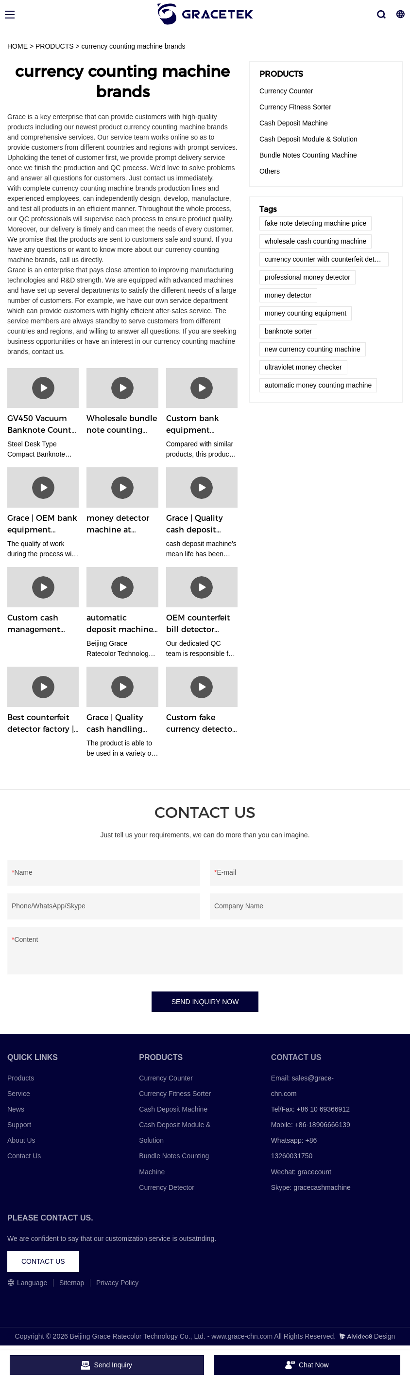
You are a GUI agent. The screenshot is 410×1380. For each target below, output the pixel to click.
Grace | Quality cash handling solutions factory (119, 724)
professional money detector (307, 277)
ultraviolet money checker (303, 367)
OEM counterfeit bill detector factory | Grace (198, 624)
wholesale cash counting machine (315, 241)
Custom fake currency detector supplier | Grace (200, 724)
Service (18, 1093)
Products (20, 1078)
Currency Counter (286, 91)
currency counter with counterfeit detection (327, 259)
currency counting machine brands (134, 46)
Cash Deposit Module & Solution (308, 139)
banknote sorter (288, 331)
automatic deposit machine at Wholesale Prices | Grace (119, 624)
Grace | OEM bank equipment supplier (42, 524)
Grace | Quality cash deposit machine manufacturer (194, 524)
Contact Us (24, 1156)
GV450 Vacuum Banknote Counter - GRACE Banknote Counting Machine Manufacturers (43, 425)
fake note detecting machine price (315, 223)
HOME (17, 46)
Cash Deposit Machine (293, 123)
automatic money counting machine (318, 385)
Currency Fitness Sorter (295, 107)
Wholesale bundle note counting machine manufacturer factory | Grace (121, 425)
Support (19, 1125)
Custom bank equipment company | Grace (199, 425)
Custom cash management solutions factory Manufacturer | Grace (39, 624)
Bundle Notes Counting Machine (308, 155)
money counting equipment (305, 313)
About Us (21, 1140)
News (15, 1109)
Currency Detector (166, 1187)
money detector (288, 295)
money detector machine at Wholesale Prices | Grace (121, 524)
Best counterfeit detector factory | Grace (40, 724)
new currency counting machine (312, 349)
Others (269, 171)
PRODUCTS (54, 46)
